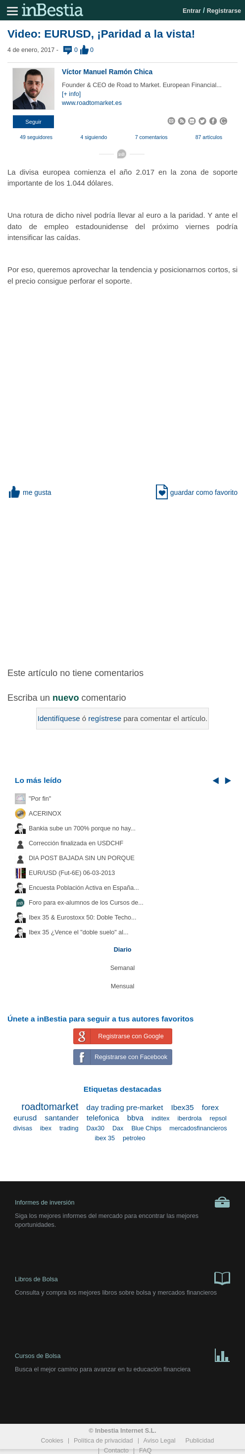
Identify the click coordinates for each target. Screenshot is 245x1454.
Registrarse (224, 10)
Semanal (122, 968)
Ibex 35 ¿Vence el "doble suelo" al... (78, 932)
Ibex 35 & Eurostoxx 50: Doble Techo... (83, 917)
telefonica (103, 1118)
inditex (160, 1118)
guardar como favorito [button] (197, 492)
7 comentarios (151, 137)
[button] (33, 122)
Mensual (123, 986)
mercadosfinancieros (198, 1128)
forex (210, 1107)
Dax (117, 1128)
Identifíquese (59, 718)
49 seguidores (36, 137)
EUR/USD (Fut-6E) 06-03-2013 (72, 873)
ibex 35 (105, 1138)
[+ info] (71, 94)
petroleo (134, 1138)
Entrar (192, 10)
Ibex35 (182, 1107)
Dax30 (95, 1128)
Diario (123, 949)
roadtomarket (49, 1106)
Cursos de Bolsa (122, 1354)
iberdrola (189, 1118)
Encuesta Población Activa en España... (84, 887)
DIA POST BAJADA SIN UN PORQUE (82, 858)
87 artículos (209, 137)
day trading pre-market (125, 1107)
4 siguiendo (94, 137)
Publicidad (199, 1440)
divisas (22, 1128)
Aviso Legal (160, 1440)
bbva (135, 1118)
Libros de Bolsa (122, 1277)
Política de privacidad (103, 1440)
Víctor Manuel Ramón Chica (107, 72)
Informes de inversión (122, 1202)
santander (61, 1118)
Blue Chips (146, 1128)
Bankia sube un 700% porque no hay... (82, 828)
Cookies (52, 1440)
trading (69, 1128)
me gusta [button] (29, 492)
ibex (45, 1128)
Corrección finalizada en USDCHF (76, 843)
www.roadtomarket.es (92, 102)
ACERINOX (45, 813)
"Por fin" (40, 798)
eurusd (25, 1118)
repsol (217, 1118)
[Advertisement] (126, 576)
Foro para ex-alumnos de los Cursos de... (86, 902)
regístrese (104, 718)
